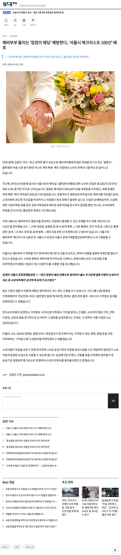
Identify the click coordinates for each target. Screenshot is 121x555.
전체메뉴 (117, 4)
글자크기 (33, 19)
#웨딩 (16, 546)
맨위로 (115, 551)
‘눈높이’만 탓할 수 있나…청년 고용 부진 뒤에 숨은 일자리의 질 (33, 12)
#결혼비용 (29, 546)
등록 (113, 400)
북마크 (6, 19)
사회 (4, 36)
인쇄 (24, 19)
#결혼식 (5, 546)
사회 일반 (13, 36)
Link (15, 19)
